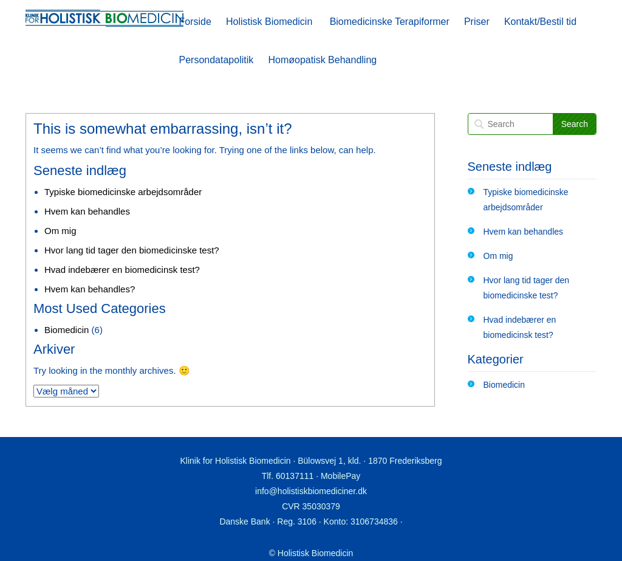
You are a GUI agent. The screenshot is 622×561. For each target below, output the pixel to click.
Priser (477, 21)
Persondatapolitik (216, 60)
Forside (195, 21)
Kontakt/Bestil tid (540, 21)
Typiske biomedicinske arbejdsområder (123, 192)
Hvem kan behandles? (89, 289)
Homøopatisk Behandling (322, 60)
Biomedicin (66, 330)
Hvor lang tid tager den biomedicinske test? (131, 250)
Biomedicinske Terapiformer (389, 21)
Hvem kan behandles (87, 211)
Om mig (60, 230)
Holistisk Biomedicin (269, 21)
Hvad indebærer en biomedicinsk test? (122, 269)
